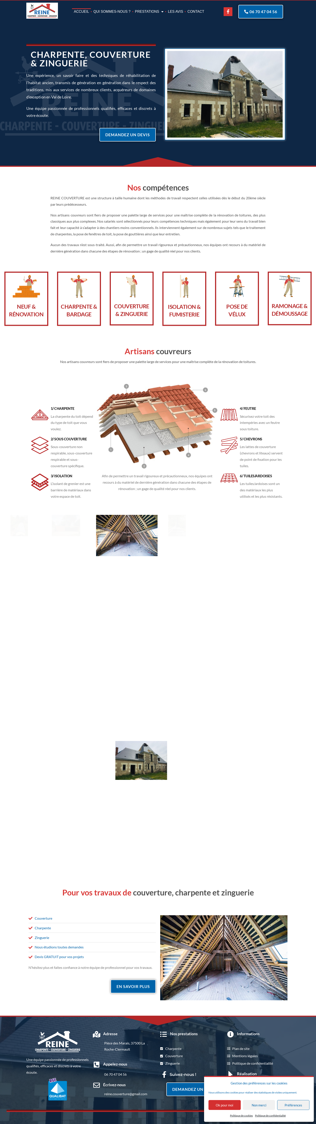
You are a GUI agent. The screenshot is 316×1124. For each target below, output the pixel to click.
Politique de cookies (241, 1115)
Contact (195, 11)
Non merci (259, 1105)
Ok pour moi (224, 1105)
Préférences (293, 1105)
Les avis (175, 11)
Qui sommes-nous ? (112, 11)
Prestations (149, 11)
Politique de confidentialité (270, 1115)
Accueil (81, 11)
